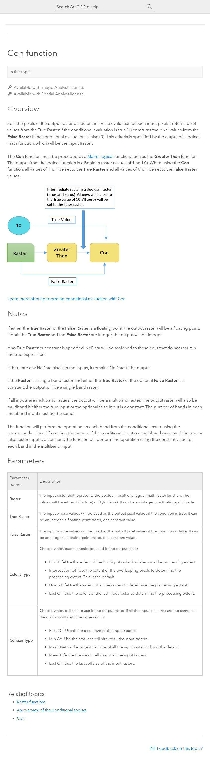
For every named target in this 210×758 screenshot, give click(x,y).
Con (21, 718)
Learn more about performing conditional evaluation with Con (66, 298)
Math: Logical (100, 156)
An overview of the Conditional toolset (51, 710)
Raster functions (31, 702)
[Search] (149, 6)
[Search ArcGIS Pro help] (100, 6)
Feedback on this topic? (180, 748)
